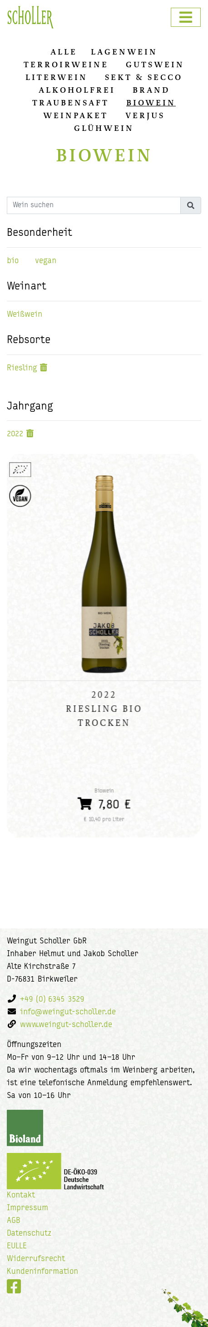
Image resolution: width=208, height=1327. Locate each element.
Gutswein (155, 64)
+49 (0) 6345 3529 (52, 999)
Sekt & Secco (144, 77)
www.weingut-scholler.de (66, 1025)
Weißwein (24, 314)
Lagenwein (124, 51)
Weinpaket (75, 115)
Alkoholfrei (77, 90)
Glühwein (104, 128)
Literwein (56, 77)
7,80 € (104, 804)
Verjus (145, 115)
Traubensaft (70, 102)
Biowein (151, 102)
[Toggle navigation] (186, 17)
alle (63, 51)
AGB (13, 1221)
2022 (15, 434)
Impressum (27, 1208)
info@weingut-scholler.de (68, 1012)
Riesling (22, 368)
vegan (45, 261)
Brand (151, 90)
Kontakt (21, 1195)
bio (13, 261)
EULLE (17, 1246)
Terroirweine (66, 64)
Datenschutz (29, 1233)
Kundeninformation (42, 1271)
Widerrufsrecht (36, 1259)
